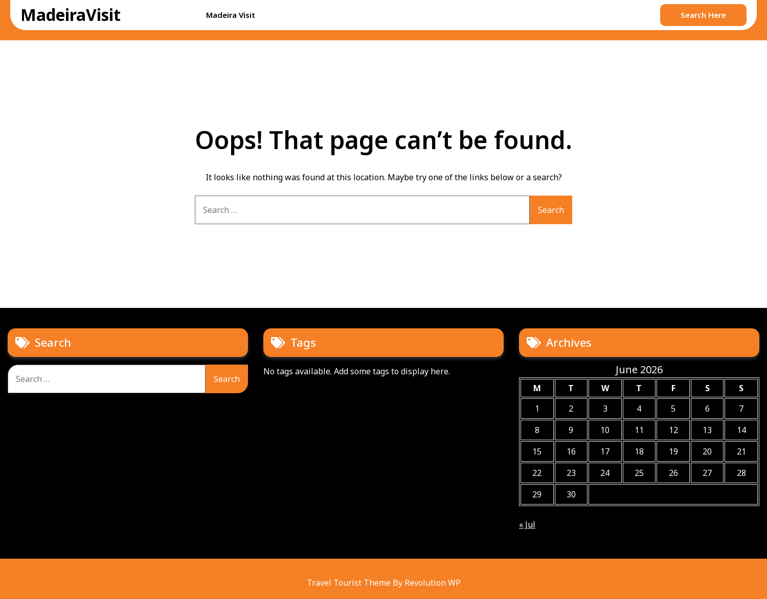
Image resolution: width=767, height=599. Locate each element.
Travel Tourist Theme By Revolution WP (384, 582)
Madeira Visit (230, 15)
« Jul (527, 524)
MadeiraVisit (70, 15)
